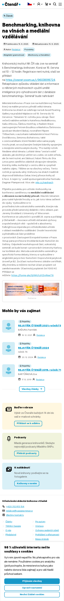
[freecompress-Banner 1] (32, 295)
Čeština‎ (30, 3)
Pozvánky (29, 49)
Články (8, 521)
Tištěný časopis (13, 526)
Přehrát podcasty (27, 453)
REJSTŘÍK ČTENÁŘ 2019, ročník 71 (39, 369)
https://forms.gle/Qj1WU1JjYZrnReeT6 (32, 275)
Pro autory (40, 521)
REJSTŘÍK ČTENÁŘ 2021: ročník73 (39, 325)
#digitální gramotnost (14, 55)
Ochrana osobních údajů (47, 530)
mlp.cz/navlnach (44, 182)
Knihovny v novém (27, 483)
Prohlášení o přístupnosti (47, 534)
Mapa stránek (42, 539)
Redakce (16, 49)
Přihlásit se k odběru (28, 423)
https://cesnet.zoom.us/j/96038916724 (30, 80)
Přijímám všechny (32, 581)
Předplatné (10, 534)
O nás (8, 530)
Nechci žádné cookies (32, 594)
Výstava (39, 526)
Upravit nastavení (32, 587)
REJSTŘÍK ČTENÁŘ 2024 (33, 347)
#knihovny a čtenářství (39, 55)
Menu (60, 4)
